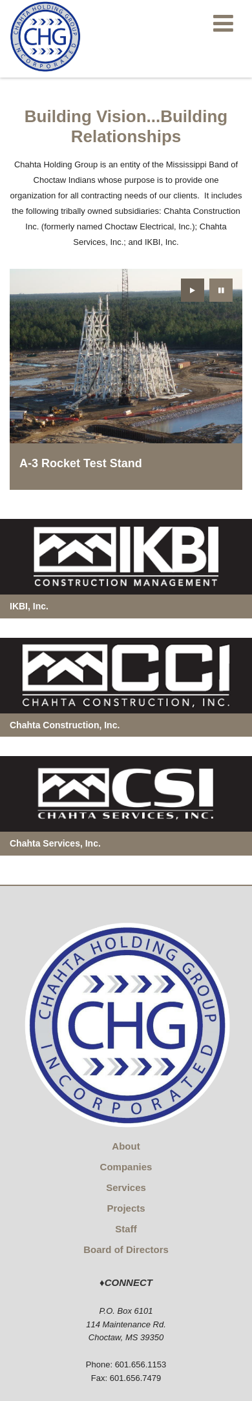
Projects (126, 1208)
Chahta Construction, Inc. (65, 725)
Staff (125, 1228)
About (126, 1146)
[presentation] (192, 290)
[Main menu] (223, 22)
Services (126, 1187)
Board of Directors (126, 1249)
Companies (126, 1166)
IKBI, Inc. (29, 606)
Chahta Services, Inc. (55, 843)
